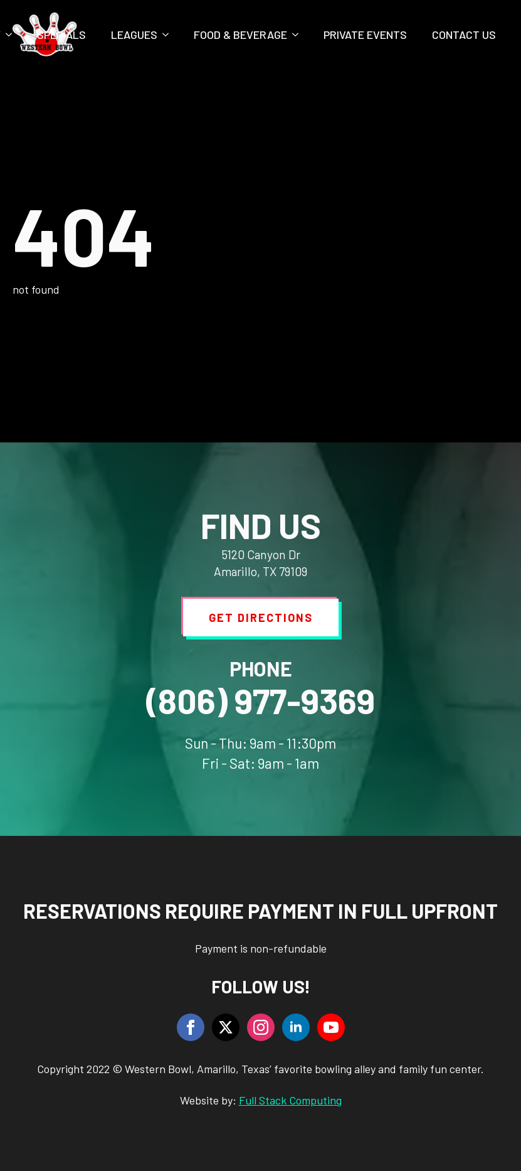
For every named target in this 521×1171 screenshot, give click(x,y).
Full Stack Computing (290, 1100)
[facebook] (190, 1027)
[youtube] (331, 1027)
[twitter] (225, 1027)
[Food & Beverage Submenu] (299, 34)
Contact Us (464, 34)
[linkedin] (296, 1027)
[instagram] (261, 1027)
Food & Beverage (240, 34)
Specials (61, 34)
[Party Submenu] (12, 34)
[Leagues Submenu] (169, 34)
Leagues (134, 34)
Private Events (365, 34)
